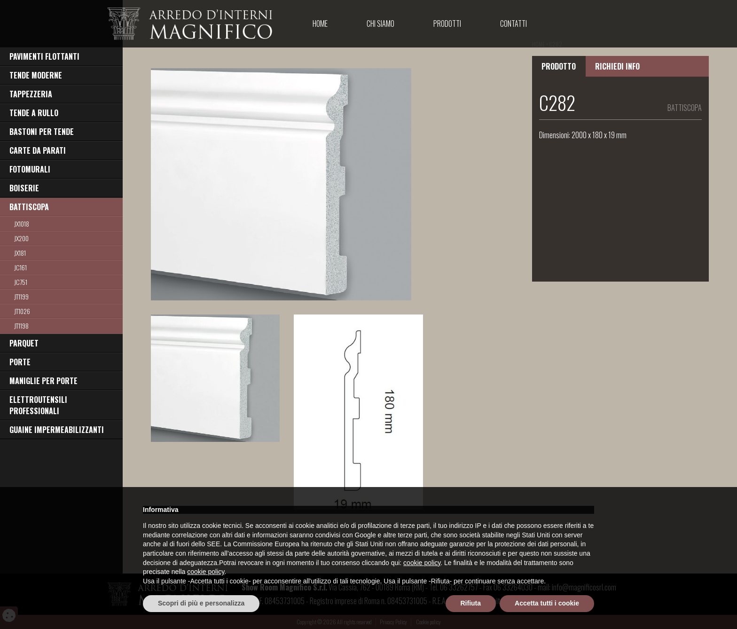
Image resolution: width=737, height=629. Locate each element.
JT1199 (21, 296)
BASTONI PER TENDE (41, 131)
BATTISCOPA (29, 206)
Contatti (513, 23)
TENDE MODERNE (35, 75)
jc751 (20, 282)
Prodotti (447, 23)
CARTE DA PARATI (37, 150)
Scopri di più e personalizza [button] (201, 603)
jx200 (21, 238)
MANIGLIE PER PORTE (43, 380)
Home (320, 23)
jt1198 (21, 325)
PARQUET (24, 343)
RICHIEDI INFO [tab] (617, 66)
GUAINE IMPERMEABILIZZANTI (56, 429)
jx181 (20, 253)
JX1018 (21, 223)
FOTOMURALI (29, 169)
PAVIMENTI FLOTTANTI (44, 56)
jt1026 (22, 311)
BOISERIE (24, 188)
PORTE (20, 362)
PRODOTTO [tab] (558, 66)
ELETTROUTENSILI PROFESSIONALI (38, 405)
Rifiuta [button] (471, 603)
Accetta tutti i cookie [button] (547, 603)
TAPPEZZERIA (30, 94)
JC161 (20, 267)
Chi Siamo (380, 23)
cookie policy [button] (421, 562)
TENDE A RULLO (33, 112)
